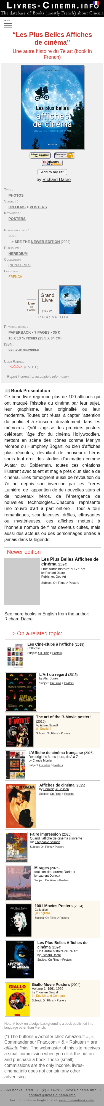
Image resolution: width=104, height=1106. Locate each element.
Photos (16, 195)
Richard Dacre (18, 619)
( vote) (23, 367)
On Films (17, 207)
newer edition (45, 242)
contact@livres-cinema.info (52, 1095)
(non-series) (20, 265)
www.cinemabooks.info (76, 1100)
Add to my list (52, 172)
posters (17, 219)
